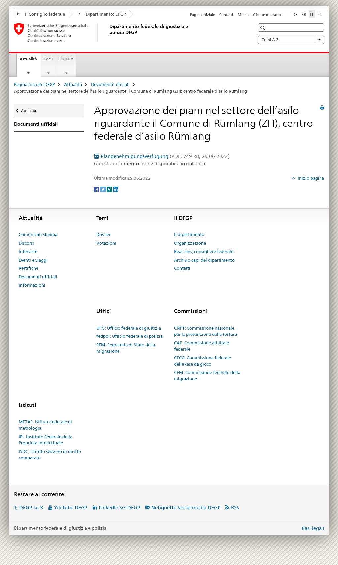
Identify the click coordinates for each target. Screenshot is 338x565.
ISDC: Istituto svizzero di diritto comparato (50, 455)
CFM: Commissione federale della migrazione (207, 376)
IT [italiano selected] (312, 14)
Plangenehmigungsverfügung (165, 156)
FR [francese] (303, 14)
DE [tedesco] (295, 14)
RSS (235, 507)
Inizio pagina (310, 178)
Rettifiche (28, 268)
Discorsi (26, 243)
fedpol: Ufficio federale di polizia (129, 336)
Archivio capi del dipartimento (204, 260)
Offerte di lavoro (267, 14)
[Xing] (110, 189)
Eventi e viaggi (33, 260)
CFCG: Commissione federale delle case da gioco (202, 361)
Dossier (103, 234)
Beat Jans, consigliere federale (203, 251)
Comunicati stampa (38, 234)
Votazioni (106, 243)
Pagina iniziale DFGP (34, 84)
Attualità (30, 61)
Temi (48, 58)
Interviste (28, 251)
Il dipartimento (189, 234)
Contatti (226, 14)
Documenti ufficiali (110, 84)
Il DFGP (66, 58)
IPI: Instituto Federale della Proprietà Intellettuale (45, 440)
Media (243, 14)
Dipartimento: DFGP (102, 14)
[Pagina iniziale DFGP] (108, 32)
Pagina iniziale (202, 14)
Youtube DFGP (70, 507)
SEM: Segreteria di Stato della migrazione (125, 348)
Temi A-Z (291, 39)
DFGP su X (31, 507)
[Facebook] (97, 189)
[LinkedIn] (115, 189)
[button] (263, 28)
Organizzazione (190, 243)
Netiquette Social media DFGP (186, 507)
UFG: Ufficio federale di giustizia (128, 328)
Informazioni (32, 285)
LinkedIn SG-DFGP (119, 507)
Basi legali (313, 528)
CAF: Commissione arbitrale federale (201, 346)
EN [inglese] (320, 14)
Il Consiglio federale (41, 14)
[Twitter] (103, 189)
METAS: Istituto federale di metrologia (45, 425)
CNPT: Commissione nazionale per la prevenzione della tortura (205, 331)
